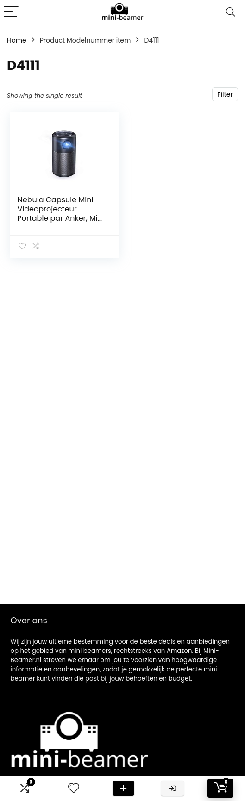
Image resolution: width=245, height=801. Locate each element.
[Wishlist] (73, 788)
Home (16, 40)
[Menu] (11, 12)
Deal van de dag (123, 788)
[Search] (231, 12)
